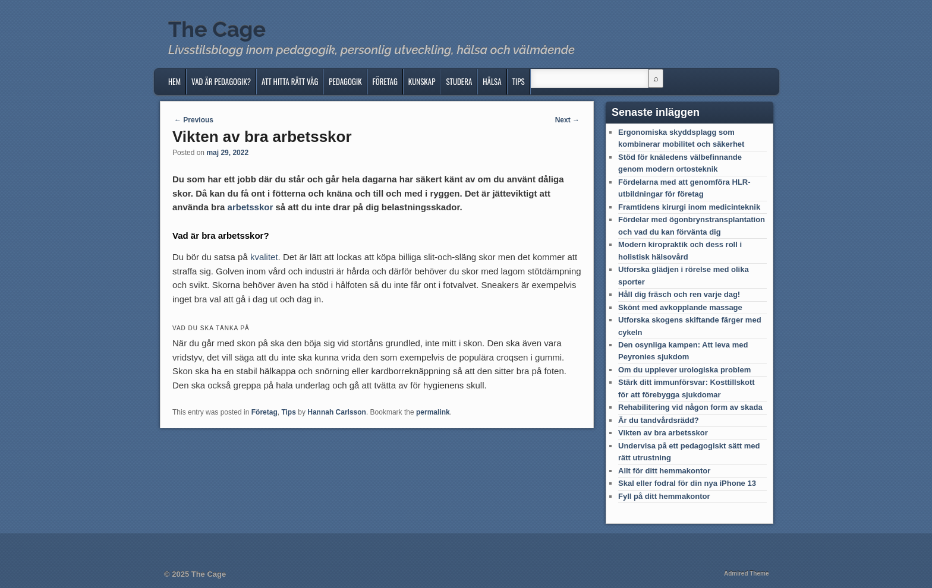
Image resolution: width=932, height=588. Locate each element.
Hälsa (492, 81)
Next (567, 120)
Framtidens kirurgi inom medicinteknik (689, 207)
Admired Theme (746, 573)
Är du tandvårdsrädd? (658, 420)
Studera (459, 81)
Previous (193, 120)
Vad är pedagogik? (221, 81)
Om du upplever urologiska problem (684, 369)
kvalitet (264, 257)
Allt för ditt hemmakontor (664, 470)
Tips (518, 81)
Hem (174, 81)
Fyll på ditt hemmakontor (664, 496)
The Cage (217, 29)
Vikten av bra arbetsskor (663, 432)
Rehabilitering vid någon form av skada (690, 407)
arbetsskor (250, 207)
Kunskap (422, 81)
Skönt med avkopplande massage (680, 307)
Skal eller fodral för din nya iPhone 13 (687, 483)
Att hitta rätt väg (290, 81)
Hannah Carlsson (336, 412)
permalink (433, 412)
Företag (385, 81)
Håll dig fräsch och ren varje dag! (679, 294)
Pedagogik (345, 81)
